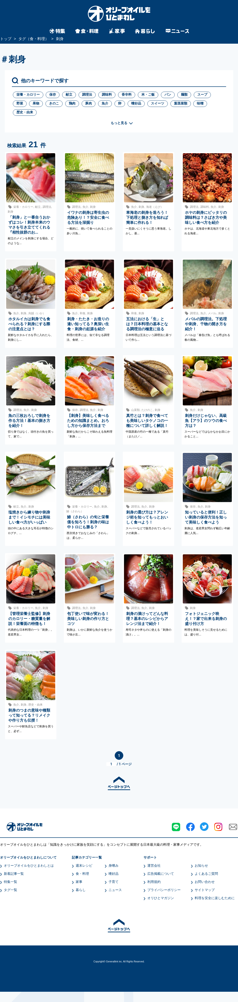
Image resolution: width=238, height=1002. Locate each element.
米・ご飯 (148, 94)
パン (167, 94)
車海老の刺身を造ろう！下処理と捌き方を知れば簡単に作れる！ (147, 217)
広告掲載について (160, 874)
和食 (82, 313)
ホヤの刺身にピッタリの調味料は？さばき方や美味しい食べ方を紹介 (206, 217)
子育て (114, 882)
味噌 (200, 103)
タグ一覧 (10, 890)
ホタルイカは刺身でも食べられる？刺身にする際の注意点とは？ (29, 324)
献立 (69, 94)
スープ (202, 94)
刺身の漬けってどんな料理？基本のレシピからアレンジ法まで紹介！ (147, 619)
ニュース (115, 890)
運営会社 (154, 865)
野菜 (19, 103)
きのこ (54, 103)
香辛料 (127, 94)
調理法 (87, 94)
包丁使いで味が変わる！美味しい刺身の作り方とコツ (88, 619)
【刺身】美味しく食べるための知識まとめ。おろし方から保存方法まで (88, 421)
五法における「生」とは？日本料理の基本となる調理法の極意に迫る (147, 324)
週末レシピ (84, 865)
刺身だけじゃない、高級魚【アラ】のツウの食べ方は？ (206, 421)
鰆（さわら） (75, 511)
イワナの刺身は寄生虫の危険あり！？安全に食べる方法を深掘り (88, 217)
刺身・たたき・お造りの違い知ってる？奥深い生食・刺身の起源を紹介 (88, 324)
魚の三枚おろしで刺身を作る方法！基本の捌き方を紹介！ (29, 421)
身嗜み (114, 865)
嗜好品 (136, 103)
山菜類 (135, 410)
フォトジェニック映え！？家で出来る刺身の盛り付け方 (206, 619)
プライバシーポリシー (164, 890)
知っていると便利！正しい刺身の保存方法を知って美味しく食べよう (206, 517)
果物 (36, 103)
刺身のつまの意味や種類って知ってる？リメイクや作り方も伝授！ (29, 715)
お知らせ (201, 865)
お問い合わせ (205, 882)
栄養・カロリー (28, 94)
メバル (212, 313)
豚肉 (88, 103)
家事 (79, 882)
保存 (52, 94)
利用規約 (154, 882)
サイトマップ (205, 890)
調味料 (107, 94)
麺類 (184, 94)
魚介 (105, 103)
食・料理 (82, 874)
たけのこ (147, 410)
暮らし (81, 890)
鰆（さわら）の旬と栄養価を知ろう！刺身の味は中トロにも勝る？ (88, 522)
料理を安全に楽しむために (215, 898)
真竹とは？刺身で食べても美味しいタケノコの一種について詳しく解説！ (147, 421)
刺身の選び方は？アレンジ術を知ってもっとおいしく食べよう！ (147, 517)
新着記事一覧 (14, 874)
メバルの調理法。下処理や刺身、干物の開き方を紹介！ (206, 324)
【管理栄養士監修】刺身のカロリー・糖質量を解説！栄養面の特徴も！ (29, 619)
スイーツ (157, 103)
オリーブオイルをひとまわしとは (29, 865)
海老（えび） (154, 207)
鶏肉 (72, 103)
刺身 (10, 211)
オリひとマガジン (160, 898)
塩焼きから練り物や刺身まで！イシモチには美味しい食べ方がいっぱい (29, 517)
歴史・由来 (24, 112)
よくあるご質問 (206, 874)
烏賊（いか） (36, 313)
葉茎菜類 (180, 103)
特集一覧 (10, 882)
